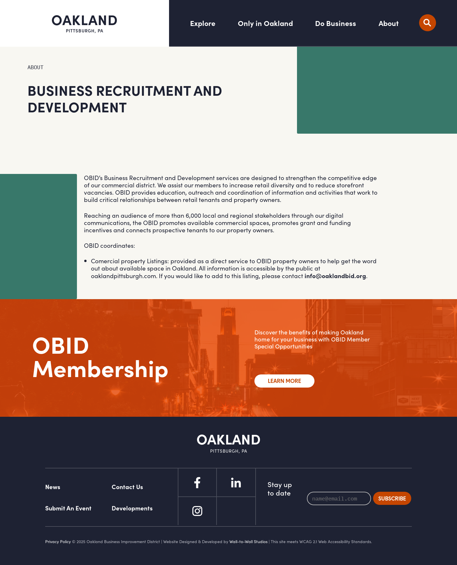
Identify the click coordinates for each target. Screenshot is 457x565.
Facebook (197, 482)
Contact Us (127, 486)
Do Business (335, 23)
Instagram (197, 511)
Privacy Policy (58, 541)
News (52, 486)
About (389, 23)
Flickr (236, 511)
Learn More (284, 380)
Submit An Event (68, 508)
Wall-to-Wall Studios (248, 541)
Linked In (236, 482)
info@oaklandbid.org (335, 275)
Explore (202, 23)
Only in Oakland (265, 23)
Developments (132, 508)
